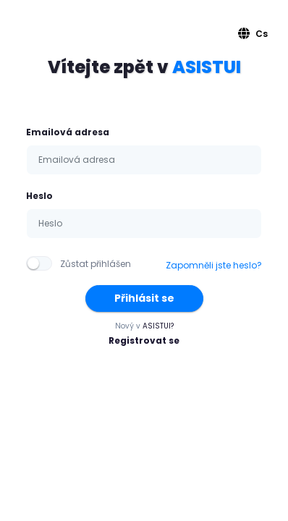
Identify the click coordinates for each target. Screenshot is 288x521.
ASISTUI (206, 67)
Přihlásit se (144, 298)
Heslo (39, 196)
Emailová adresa (67, 132)
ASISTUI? (158, 326)
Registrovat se (144, 340)
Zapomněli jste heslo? (214, 265)
